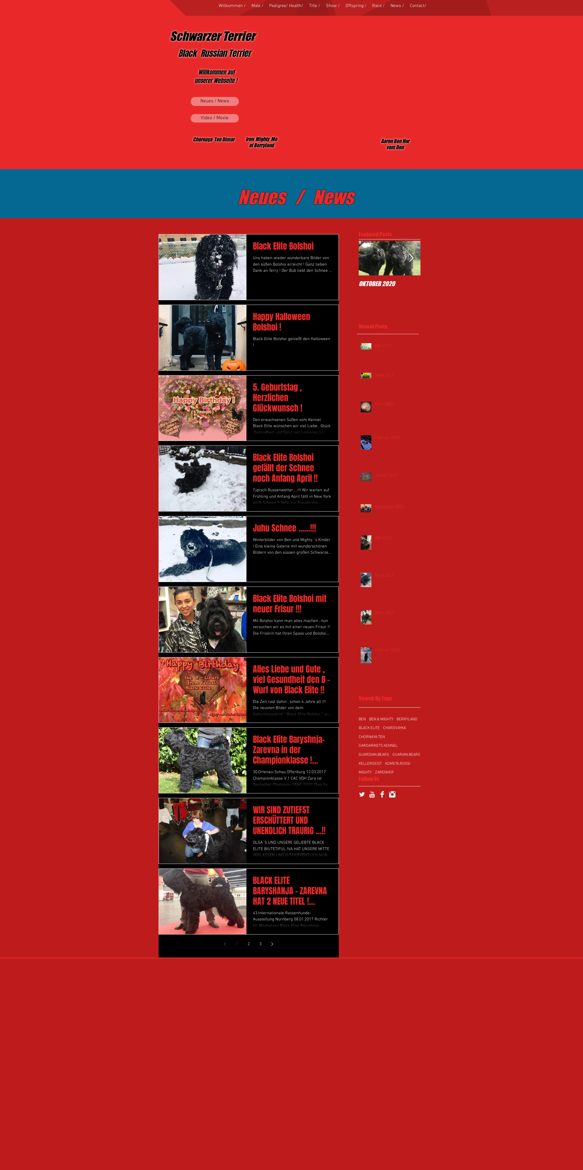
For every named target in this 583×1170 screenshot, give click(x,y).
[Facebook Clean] (382, 794)
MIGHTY (365, 772)
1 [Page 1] (237, 944)
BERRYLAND (407, 719)
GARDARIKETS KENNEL (378, 745)
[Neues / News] (215, 101)
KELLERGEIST (370, 763)
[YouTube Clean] (372, 794)
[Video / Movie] (215, 118)
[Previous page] (225, 944)
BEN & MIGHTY (381, 719)
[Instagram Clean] (392, 794)
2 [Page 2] (249, 944)
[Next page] (272, 944)
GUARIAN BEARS (406, 754)
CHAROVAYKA (394, 728)
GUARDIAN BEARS (374, 754)
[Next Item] (411, 258)
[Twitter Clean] (362, 794)
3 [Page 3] (260, 944)
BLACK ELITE (369, 728)
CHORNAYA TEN (372, 737)
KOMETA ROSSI (397, 763)
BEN (362, 719)
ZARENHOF (384, 772)
